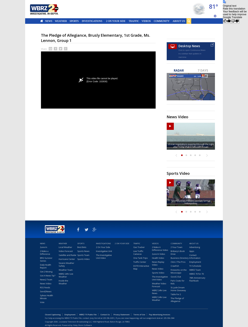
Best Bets (81, 247)
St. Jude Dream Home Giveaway (178, 289)
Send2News (46, 291)
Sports (74, 21)
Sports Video (83, 259)
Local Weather (65, 247)
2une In (43, 247)
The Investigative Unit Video (104, 256)
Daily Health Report (45, 266)
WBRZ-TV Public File (88, 314)
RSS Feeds (45, 287)
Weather (61, 21)
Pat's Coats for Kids (177, 282)
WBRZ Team (195, 269)
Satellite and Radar (67, 255)
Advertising (194, 247)
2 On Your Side (115, 21)
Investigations (92, 21)
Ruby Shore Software (82, 325)
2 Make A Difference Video (160, 248)
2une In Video (158, 254)
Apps (191, 251)
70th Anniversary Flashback (197, 279)
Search (188, 21)
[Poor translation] (235, 21)
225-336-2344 (169, 318)
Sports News (83, 251)
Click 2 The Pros (178, 261)
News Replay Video (158, 263)
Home (41, 21)
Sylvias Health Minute (46, 297)
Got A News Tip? (47, 275)
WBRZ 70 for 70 (196, 273)
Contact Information (194, 256)
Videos (146, 21)
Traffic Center (139, 261)
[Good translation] (227, 21)
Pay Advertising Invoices (159, 314)
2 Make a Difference (45, 252)
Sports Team (83, 255)
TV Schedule (195, 265)
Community (161, 21)
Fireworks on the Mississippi (179, 271)
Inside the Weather (63, 282)
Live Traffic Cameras (138, 252)
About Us (179, 21)
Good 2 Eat (176, 276)
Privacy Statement (122, 314)
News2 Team (46, 279)
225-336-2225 (108, 318)
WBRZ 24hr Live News (159, 292)
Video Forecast (66, 251)
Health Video (158, 258)
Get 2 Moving (46, 271)
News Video (45, 283)
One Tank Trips (140, 258)
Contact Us (105, 314)
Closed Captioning (53, 314)
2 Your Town (176, 247)
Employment (195, 261)
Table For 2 (176, 294)
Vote (42, 302)
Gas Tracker (139, 247)
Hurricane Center (67, 259)
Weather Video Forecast (159, 285)
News (48, 21)
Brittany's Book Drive (178, 252)
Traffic (134, 21)
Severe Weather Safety (66, 264)
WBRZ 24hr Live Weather (66, 275)
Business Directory (180, 258)
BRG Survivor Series (46, 259)
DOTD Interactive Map (141, 267)
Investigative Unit (104, 251)
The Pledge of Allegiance (177, 300)
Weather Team (66, 269)
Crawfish (175, 265)
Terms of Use (139, 314)
